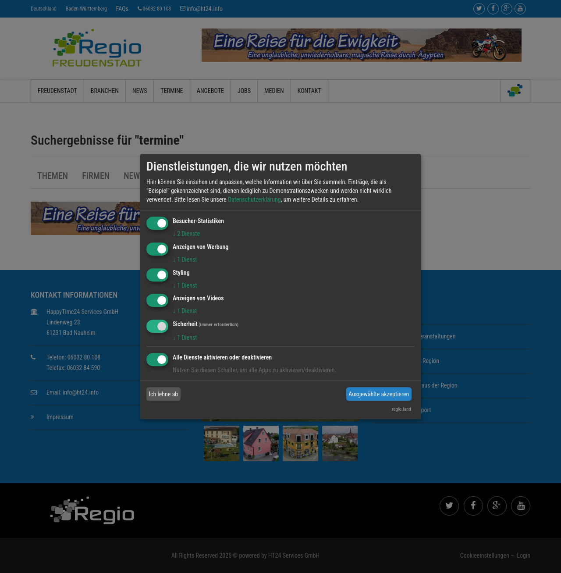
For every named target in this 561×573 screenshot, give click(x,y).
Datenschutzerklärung (254, 199)
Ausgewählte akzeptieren (378, 394)
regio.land (401, 409)
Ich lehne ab (163, 394)
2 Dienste (186, 233)
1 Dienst (185, 259)
